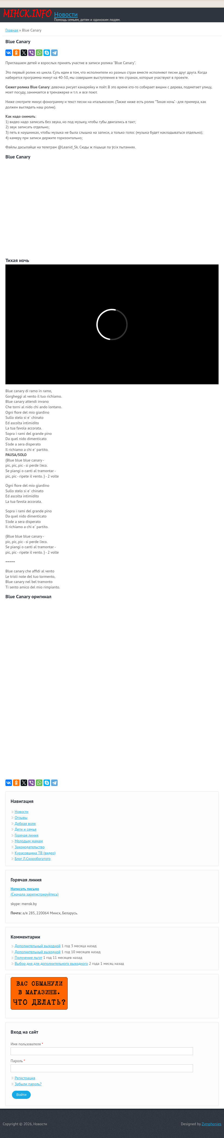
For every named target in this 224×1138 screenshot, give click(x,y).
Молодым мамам (29, 840)
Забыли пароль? (28, 1083)
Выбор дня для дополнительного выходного (51, 963)
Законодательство (30, 846)
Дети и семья (25, 829)
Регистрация (25, 1077)
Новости (66, 14)
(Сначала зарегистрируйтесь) (34, 891)
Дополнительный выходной (37, 945)
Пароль (18, 1060)
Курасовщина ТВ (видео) (35, 852)
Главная (11, 30)
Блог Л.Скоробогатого (33, 858)
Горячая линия (26, 835)
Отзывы (21, 817)
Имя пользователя (27, 1044)
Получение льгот (28, 957)
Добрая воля (25, 823)
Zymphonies (211, 1123)
